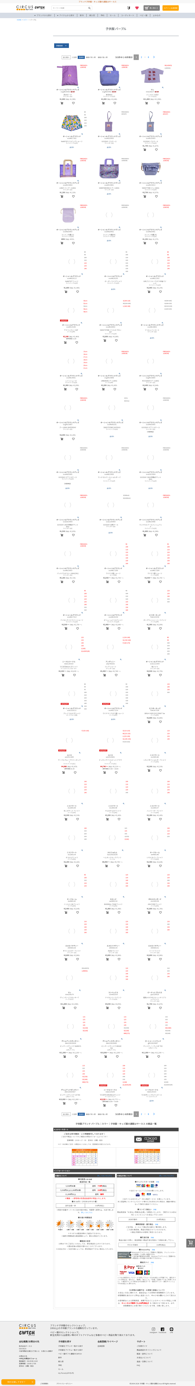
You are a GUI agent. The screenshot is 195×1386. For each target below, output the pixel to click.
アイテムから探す (66, 15)
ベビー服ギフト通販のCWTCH (70, 1353)
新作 (82, 15)
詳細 (157, 1182)
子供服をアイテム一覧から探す (70, 1350)
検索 (89, 8)
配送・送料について (145, 1353)
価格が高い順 (103, 57)
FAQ (138, 1365)
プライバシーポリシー (64, 1383)
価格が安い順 (91, 57)
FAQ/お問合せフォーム (29, 1358)
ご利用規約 (44, 1383)
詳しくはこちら (86, 1212)
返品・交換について (145, 1361)
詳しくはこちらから (104, 1175)
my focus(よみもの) (66, 1373)
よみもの (156, 15)
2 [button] (141, 57)
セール (113, 15)
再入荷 (92, 15)
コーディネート (127, 15)
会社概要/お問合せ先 (29, 1341)
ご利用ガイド (142, 1346)
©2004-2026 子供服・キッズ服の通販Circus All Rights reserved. (153, 1383)
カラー (25, 20)
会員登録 (101, 1346)
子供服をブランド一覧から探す (70, 1346)
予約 (102, 15)
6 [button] (148, 57)
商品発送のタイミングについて (149, 1350)
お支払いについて (144, 1357)
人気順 (74, 57)
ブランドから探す (44, 15)
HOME (19, 20)
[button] (153, 57)
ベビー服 (143, 15)
